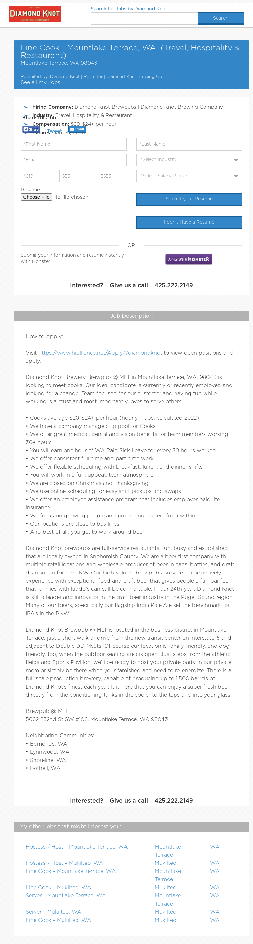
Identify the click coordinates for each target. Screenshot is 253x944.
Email (79, 129)
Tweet (54, 131)
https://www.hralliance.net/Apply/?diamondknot (100, 353)
